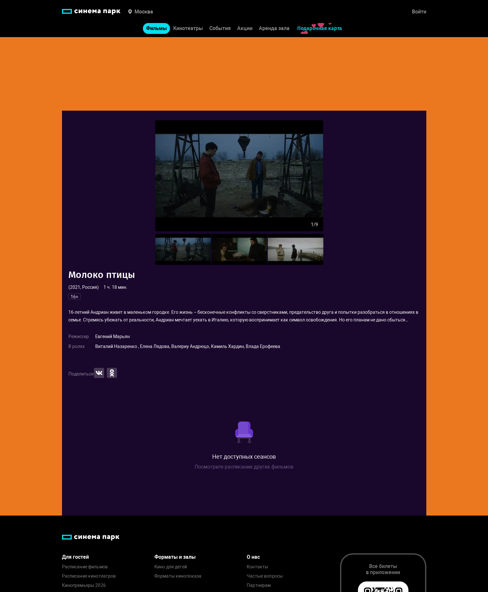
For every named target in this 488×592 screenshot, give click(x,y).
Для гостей (75, 557)
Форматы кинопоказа (178, 576)
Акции (244, 28)
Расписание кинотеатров (89, 576)
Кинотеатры (188, 28)
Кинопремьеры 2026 (84, 585)
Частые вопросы (265, 576)
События (220, 28)
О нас (253, 557)
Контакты (257, 566)
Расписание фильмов (85, 566)
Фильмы (156, 28)
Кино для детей (170, 566)
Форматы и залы (175, 557)
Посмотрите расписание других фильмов (244, 467)
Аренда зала (274, 28)
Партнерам (259, 585)
